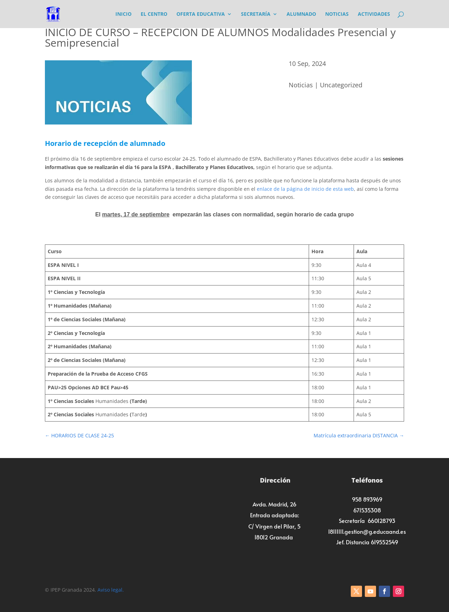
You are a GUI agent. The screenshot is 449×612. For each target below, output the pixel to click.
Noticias (337, 14)
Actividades (374, 14)
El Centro (154, 14)
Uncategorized (341, 85)
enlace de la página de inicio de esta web (305, 189)
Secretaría (255, 14)
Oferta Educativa (200, 14)
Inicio (123, 14)
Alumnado (301, 14)
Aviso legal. (111, 589)
